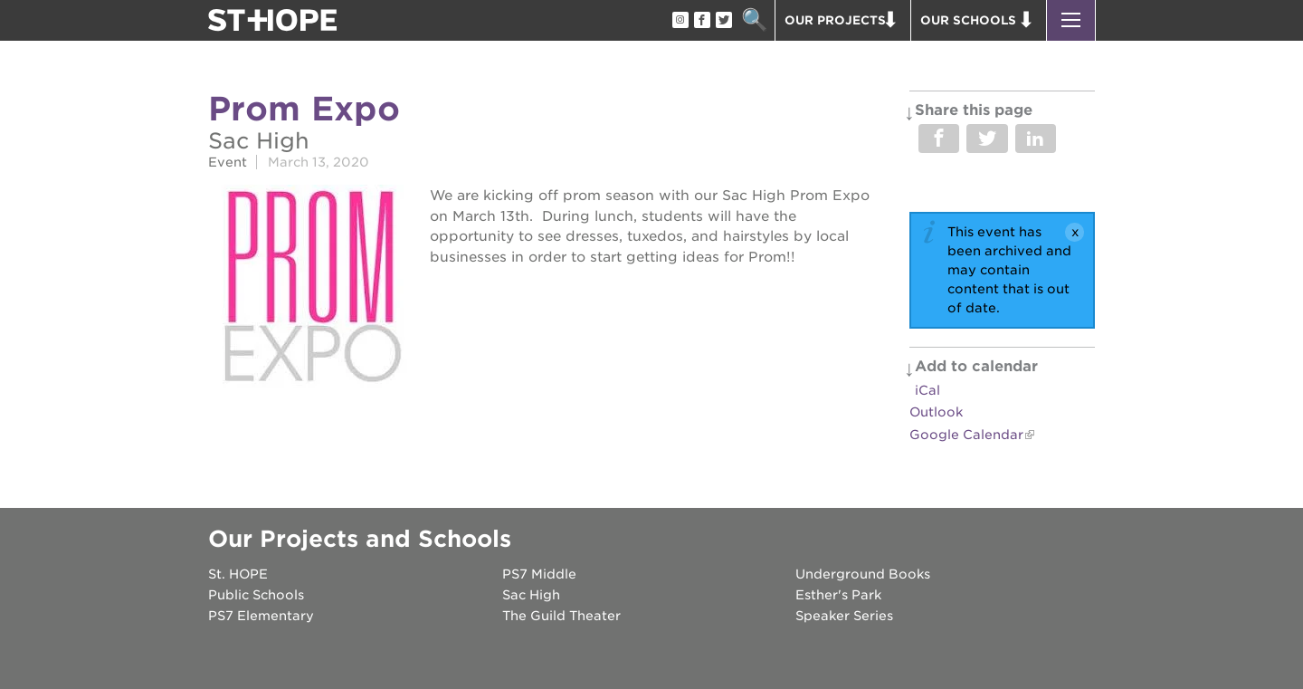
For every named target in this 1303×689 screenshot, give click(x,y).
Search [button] (754, 20)
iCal (927, 390)
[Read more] (310, 289)
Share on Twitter (986, 138)
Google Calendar (966, 434)
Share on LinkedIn (1035, 138)
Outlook (936, 412)
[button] (1071, 20)
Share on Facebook (938, 138)
